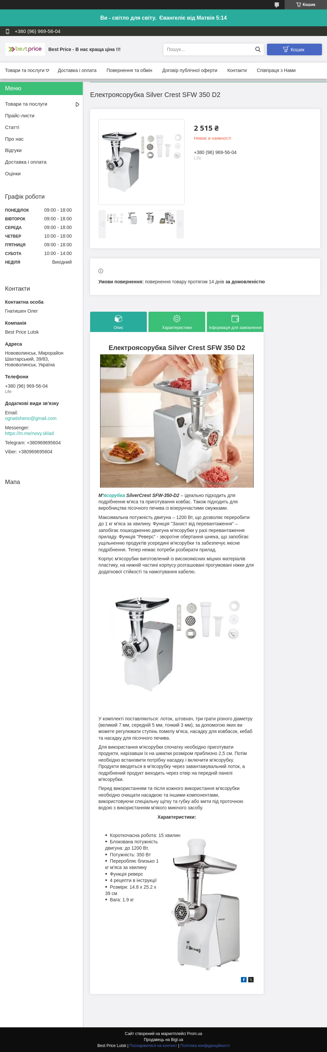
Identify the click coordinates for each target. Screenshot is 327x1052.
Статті (12, 127)
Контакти (237, 70)
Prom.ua (194, 1033)
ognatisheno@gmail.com (30, 418)
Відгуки (13, 150)
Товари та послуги (24, 70)
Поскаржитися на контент (153, 1045)
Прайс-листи (19, 115)
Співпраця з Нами (276, 70)
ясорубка (114, 495)
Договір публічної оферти (189, 70)
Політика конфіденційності (205, 1045)
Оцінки (13, 173)
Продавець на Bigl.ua (163, 1039)
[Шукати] (258, 49)
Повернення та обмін (129, 70)
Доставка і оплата (77, 70)
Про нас (14, 139)
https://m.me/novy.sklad (29, 433)
